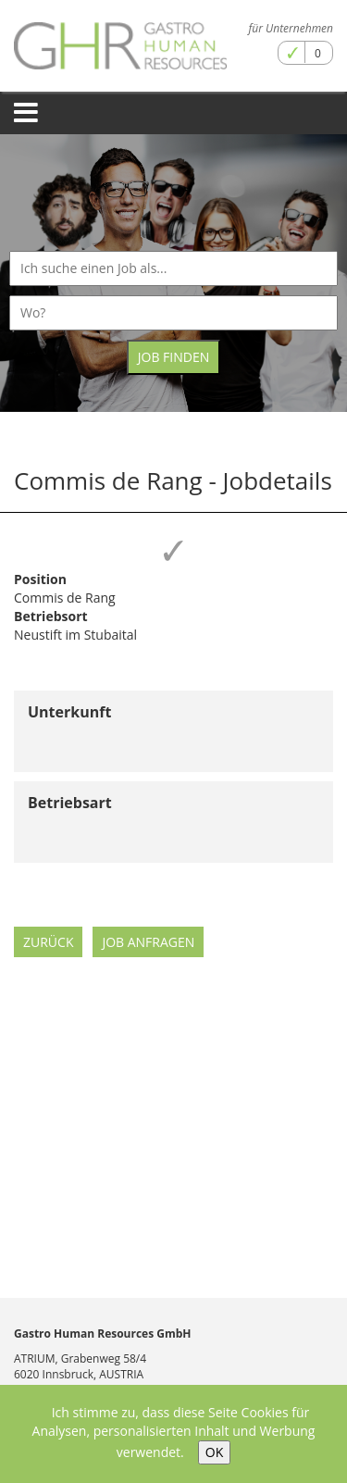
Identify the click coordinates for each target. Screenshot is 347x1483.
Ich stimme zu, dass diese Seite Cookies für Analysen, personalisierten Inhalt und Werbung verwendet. (174, 1432)
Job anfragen (148, 942)
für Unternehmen (291, 28)
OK (214, 1452)
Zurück (48, 942)
